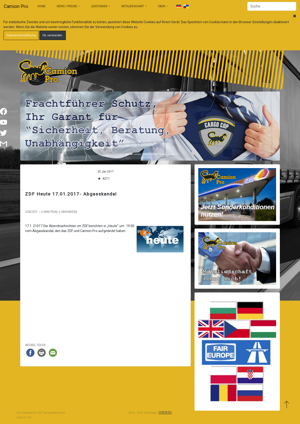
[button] (39, 126)
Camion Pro (16, 6)
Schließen (294, 16)
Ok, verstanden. (52, 35)
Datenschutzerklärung (21, 35)
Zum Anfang (286, 404)
